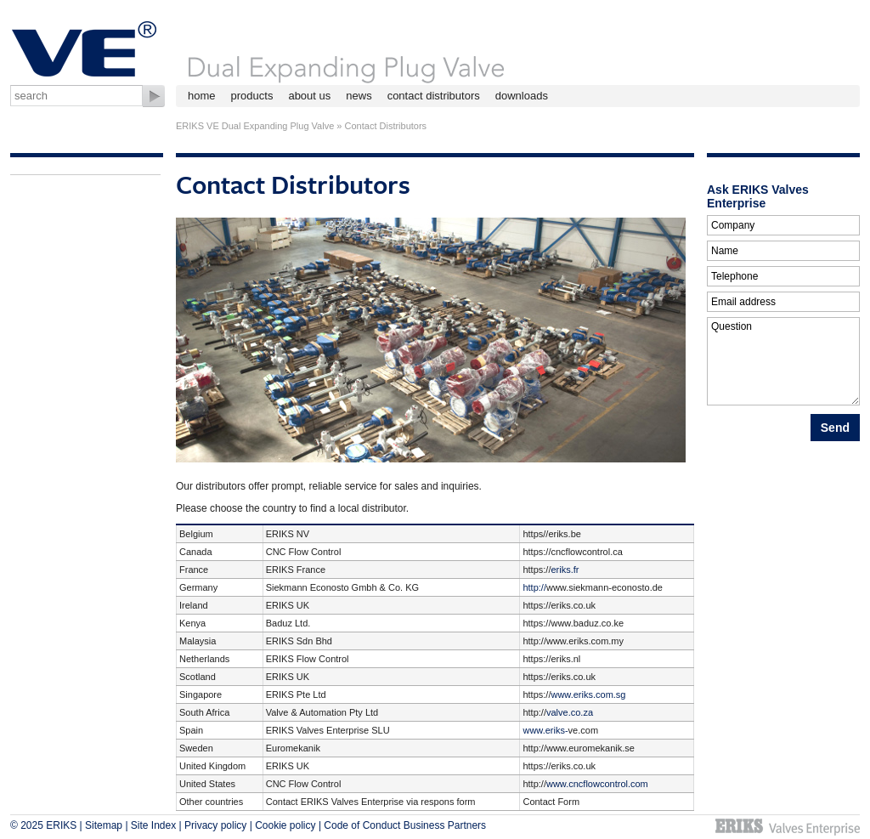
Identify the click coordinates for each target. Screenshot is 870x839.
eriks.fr (565, 569)
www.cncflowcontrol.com (597, 784)
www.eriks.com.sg (588, 694)
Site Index (153, 825)
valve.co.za (569, 712)
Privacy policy (215, 825)
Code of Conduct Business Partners (405, 825)
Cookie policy (285, 825)
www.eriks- (545, 730)
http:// (534, 587)
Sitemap (103, 825)
